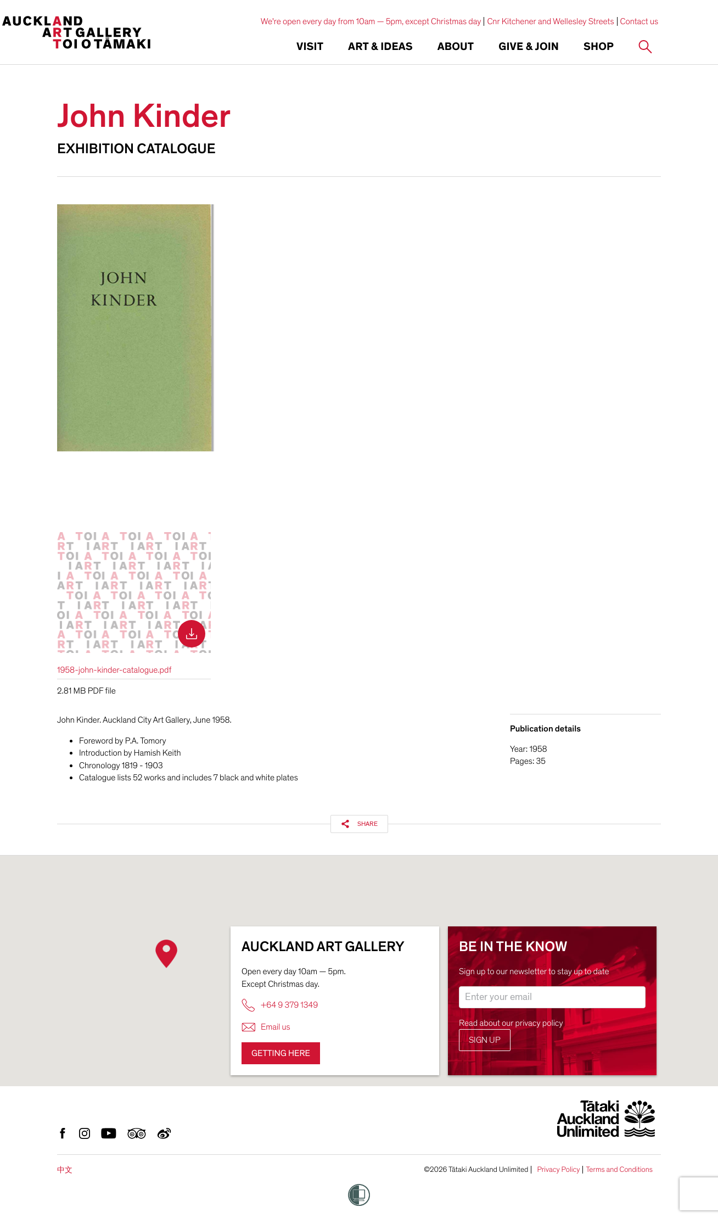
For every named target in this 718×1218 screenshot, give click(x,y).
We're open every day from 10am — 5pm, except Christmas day (371, 21)
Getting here (280, 1053)
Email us (266, 1027)
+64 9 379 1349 (280, 1005)
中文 (64, 1170)
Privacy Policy (558, 1170)
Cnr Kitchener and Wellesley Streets (550, 21)
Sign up (485, 1040)
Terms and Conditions (619, 1170)
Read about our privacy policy (511, 1023)
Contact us (639, 21)
